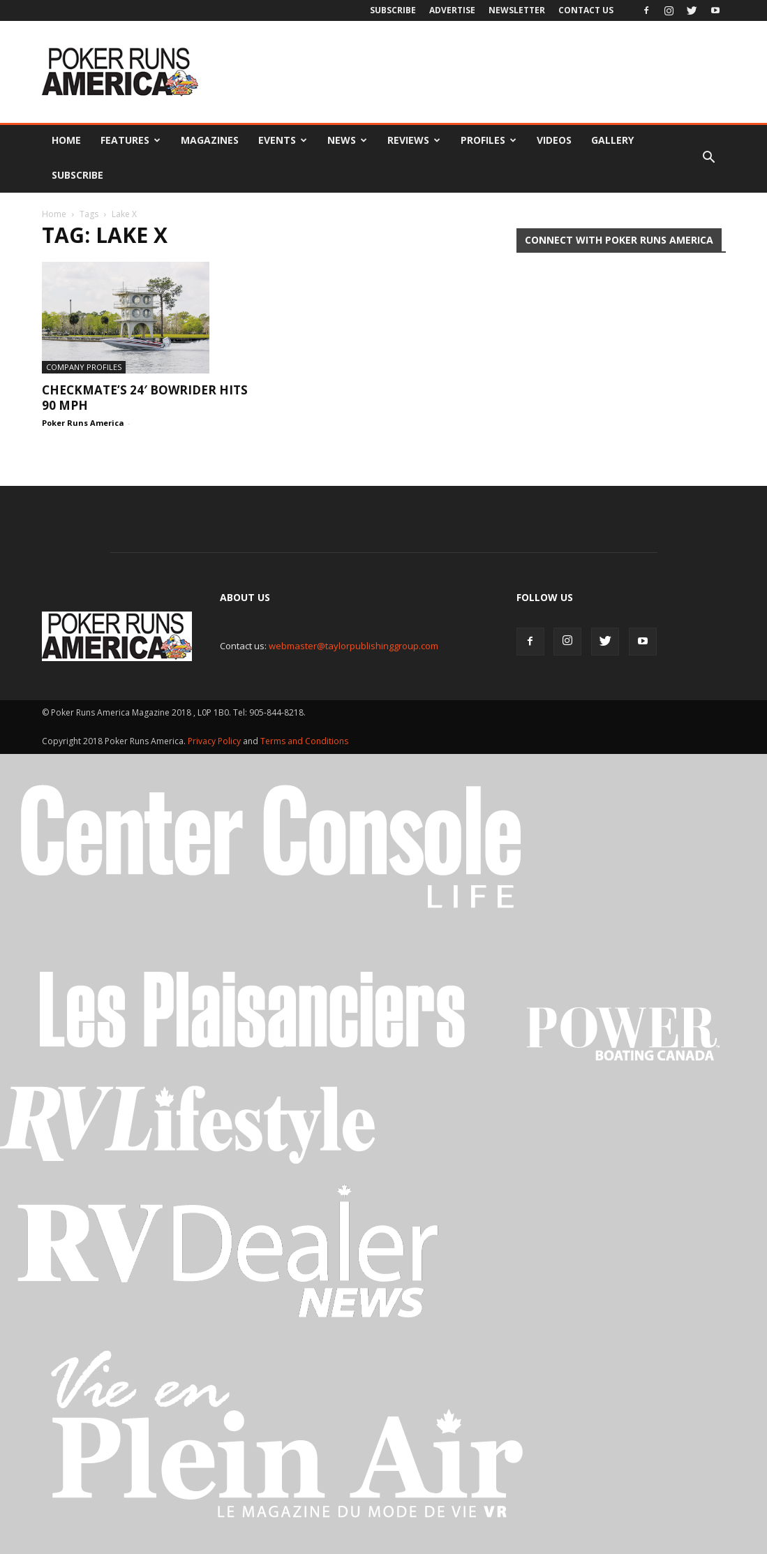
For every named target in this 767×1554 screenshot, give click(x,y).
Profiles (488, 140)
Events (282, 140)
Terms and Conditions (304, 741)
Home (66, 140)
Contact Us (585, 10)
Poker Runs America (83, 422)
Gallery (612, 140)
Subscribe (393, 10)
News (347, 140)
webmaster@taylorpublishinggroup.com (353, 645)
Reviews (413, 140)
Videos (554, 140)
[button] (709, 158)
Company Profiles (83, 367)
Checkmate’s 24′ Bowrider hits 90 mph (145, 397)
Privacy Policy (215, 741)
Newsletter (517, 10)
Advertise (452, 10)
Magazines (210, 140)
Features (130, 140)
